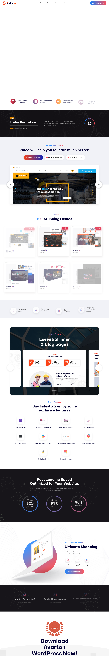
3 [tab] (16, 167)
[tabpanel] (54, 186)
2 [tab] (14, 167)
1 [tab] (13, 167)
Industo (12, 128)
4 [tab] (17, 167)
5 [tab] (19, 167)
